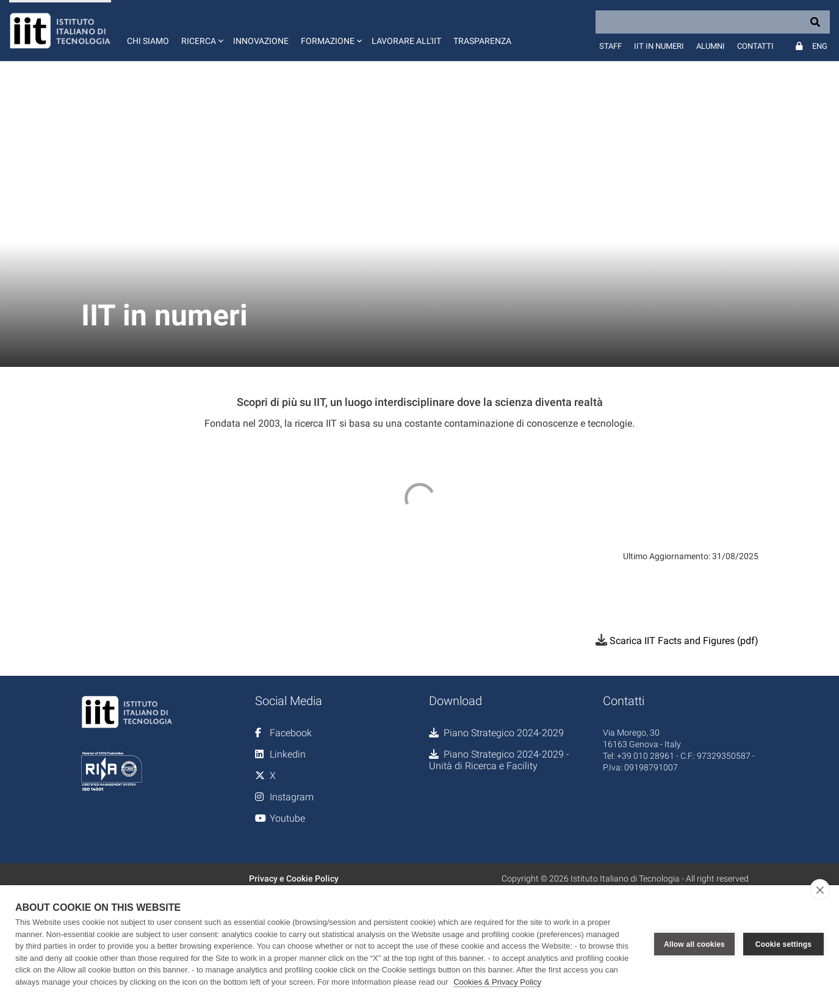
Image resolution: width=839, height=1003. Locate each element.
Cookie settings (783, 944)
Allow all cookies (694, 944)
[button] (201, 30)
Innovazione (261, 41)
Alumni (710, 46)
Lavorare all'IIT (406, 41)
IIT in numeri (659, 46)
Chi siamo (148, 41)
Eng (819, 46)
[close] (820, 889)
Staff (610, 46)
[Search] (713, 22)
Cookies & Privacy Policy (497, 982)
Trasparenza (482, 41)
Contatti (755, 46)
